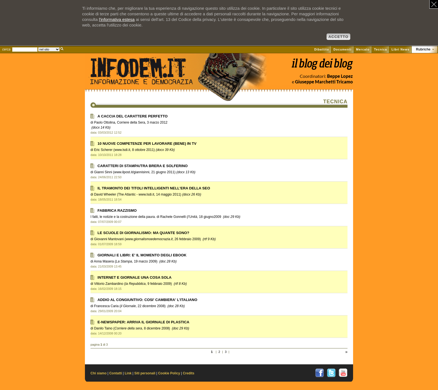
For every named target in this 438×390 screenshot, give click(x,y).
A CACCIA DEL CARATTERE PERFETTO (132, 116)
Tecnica (380, 49)
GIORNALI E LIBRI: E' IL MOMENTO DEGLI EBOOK (141, 255)
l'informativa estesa (117, 19)
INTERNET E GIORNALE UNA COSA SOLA (134, 277)
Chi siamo (98, 373)
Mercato (363, 49)
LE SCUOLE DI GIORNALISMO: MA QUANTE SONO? (143, 233)
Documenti (343, 49)
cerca (6, 49)
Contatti (115, 373)
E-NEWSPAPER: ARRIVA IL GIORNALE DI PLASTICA (143, 322)
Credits (188, 373)
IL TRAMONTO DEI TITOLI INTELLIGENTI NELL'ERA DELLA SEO (153, 188)
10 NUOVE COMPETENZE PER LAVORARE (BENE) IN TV (146, 143)
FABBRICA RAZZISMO (117, 210)
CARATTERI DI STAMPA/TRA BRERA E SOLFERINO (142, 166)
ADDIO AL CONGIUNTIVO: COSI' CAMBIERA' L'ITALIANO (147, 300)
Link (128, 373)
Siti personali (144, 373)
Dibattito (321, 49)
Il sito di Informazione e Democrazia (150, 79)
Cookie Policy (169, 373)
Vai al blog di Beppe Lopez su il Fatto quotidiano (322, 66)
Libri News (400, 49)
